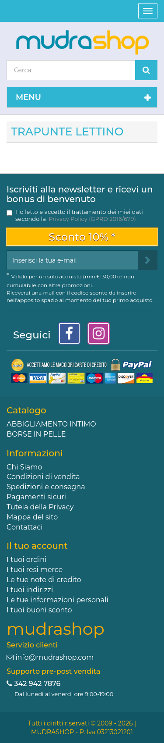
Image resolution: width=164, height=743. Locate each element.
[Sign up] (147, 260)
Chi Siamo (24, 467)
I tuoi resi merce (35, 569)
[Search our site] (71, 70)
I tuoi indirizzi (30, 590)
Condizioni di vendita (43, 477)
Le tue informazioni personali (57, 600)
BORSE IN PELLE (36, 434)
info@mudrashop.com (54, 657)
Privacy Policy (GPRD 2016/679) (92, 218)
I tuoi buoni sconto (39, 610)
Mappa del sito (32, 517)
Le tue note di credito (44, 580)
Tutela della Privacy (40, 507)
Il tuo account (37, 545)
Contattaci (25, 527)
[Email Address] (72, 260)
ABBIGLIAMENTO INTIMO (51, 424)
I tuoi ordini (26, 559)
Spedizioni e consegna (46, 487)
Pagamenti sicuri (36, 497)
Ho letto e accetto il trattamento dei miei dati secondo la (79, 215)
